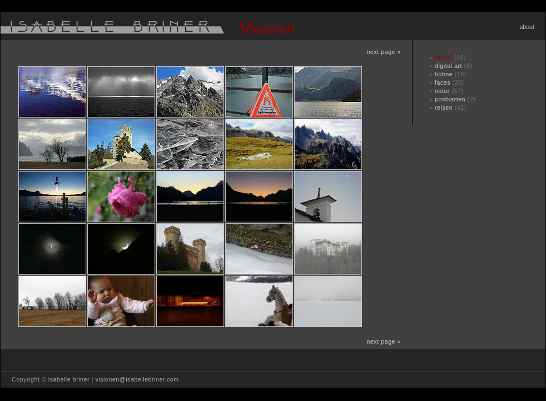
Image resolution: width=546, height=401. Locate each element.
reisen (444, 107)
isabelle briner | (72, 379)
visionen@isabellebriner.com (136, 379)
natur (442, 90)
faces (442, 82)
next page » (383, 51)
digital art (448, 65)
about (526, 26)
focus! (444, 57)
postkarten (450, 99)
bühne (444, 74)
